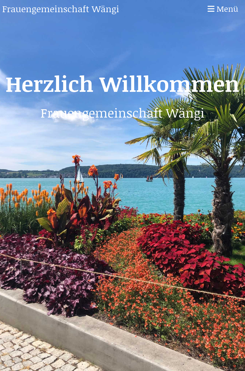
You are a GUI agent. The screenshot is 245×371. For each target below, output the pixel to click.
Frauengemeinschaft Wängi (60, 8)
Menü (223, 8)
